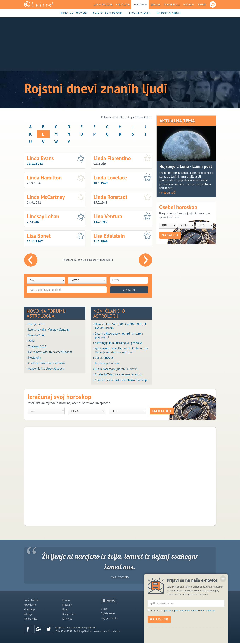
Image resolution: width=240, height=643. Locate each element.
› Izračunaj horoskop (73, 13)
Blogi (65, 609)
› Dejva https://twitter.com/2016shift (49, 352)
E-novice (67, 618)
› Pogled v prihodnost (106, 363)
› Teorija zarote (36, 324)
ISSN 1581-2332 (63, 631)
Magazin (188, 4)
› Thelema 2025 (36, 346)
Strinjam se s (183, 626)
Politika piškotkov (83, 631)
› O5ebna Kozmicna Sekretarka (46, 363)
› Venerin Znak (35, 335)
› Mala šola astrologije (107, 13)
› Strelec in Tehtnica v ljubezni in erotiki (117, 374)
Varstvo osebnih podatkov (107, 631)
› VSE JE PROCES (103, 358)
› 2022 (31, 341)
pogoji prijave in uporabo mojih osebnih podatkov (189, 626)
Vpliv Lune (123, 4)
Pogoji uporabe (109, 618)
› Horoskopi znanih (168, 13)
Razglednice (69, 614)
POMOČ (111, 600)
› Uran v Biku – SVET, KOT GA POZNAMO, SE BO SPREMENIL (120, 326)
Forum (202, 4)
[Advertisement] (120, 44)
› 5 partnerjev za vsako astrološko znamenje (120, 380)
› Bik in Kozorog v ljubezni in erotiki (115, 369)
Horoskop (140, 4)
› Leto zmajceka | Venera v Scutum (48, 330)
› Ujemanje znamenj (139, 13)
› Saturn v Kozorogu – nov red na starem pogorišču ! (118, 335)
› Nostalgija (34, 358)
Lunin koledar (103, 4)
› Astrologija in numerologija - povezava (117, 343)
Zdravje (155, 4)
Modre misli (172, 4)
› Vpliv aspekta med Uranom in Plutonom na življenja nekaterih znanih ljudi (120, 350)
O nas (104, 608)
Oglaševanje (108, 613)
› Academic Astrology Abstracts (46, 368)
